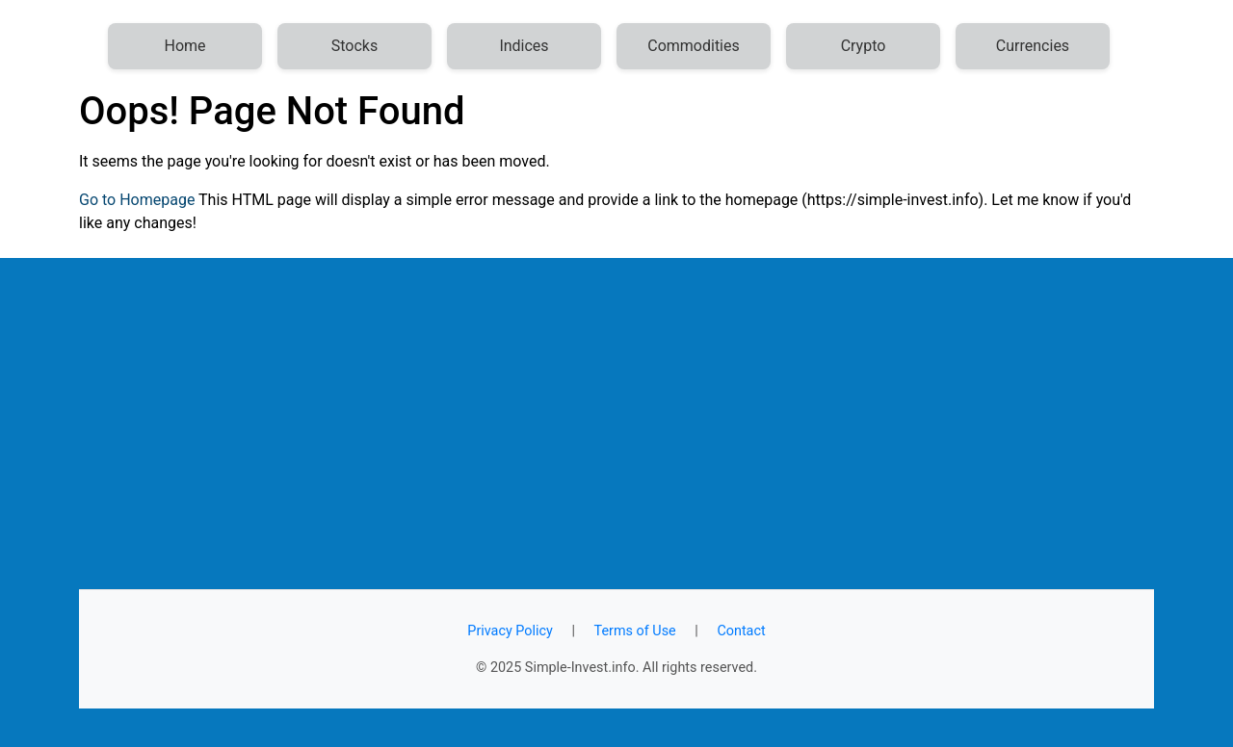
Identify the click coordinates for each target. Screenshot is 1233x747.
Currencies (1032, 46)
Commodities (693, 46)
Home (184, 46)
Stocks (354, 46)
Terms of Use (635, 631)
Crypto (863, 46)
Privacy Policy (510, 631)
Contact (741, 631)
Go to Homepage (137, 200)
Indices (523, 46)
